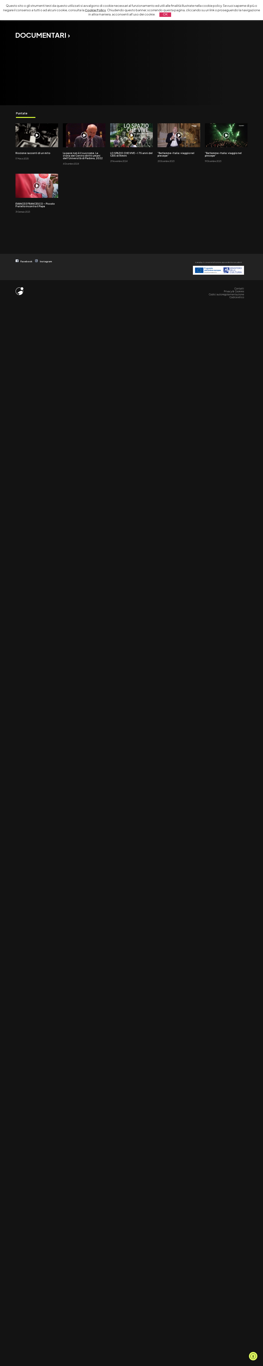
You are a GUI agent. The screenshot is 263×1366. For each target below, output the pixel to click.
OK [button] (165, 14)
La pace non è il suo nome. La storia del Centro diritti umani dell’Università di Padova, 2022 (83, 156)
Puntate (21, 113)
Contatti (239, 288)
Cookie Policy (95, 10)
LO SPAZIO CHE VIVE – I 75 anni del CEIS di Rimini (131, 154)
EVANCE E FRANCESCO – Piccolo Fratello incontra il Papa (35, 205)
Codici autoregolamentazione (226, 294)
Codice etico (236, 297)
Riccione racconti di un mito (32, 153)
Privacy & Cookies (234, 291)
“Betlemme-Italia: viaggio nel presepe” (176, 154)
